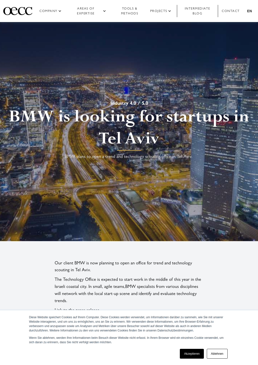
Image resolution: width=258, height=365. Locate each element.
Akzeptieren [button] (191, 353)
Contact (231, 11)
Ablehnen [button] (217, 353)
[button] (52, 11)
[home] (17, 11)
